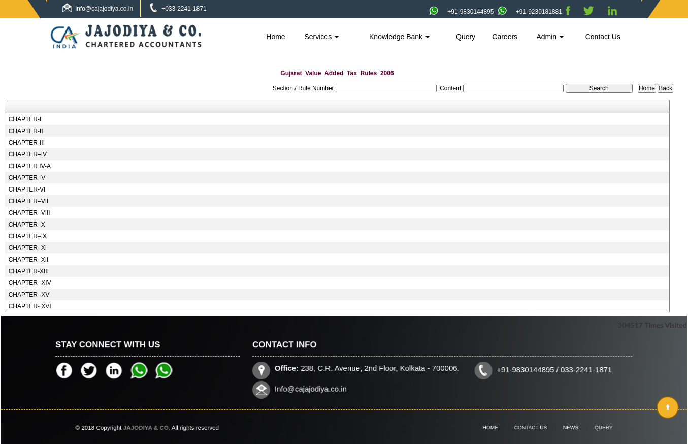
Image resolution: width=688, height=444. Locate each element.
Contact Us (602, 37)
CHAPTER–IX (28, 236)
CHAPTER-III (27, 142)
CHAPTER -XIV (30, 283)
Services (321, 37)
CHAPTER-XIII (29, 271)
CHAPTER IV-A (30, 166)
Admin (550, 37)
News (565, 427)
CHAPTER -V (27, 177)
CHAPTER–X (27, 224)
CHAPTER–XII (29, 259)
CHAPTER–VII (29, 201)
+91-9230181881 (530, 11)
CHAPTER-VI (27, 189)
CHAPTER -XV (29, 294)
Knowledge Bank (399, 37)
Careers (504, 37)
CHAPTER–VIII (29, 212)
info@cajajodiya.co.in (105, 8)
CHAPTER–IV (28, 154)
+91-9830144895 (461, 11)
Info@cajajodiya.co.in (313, 388)
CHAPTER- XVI (30, 306)
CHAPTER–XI (28, 247)
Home (275, 37)
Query (465, 37)
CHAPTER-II (26, 131)
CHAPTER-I (25, 119)
